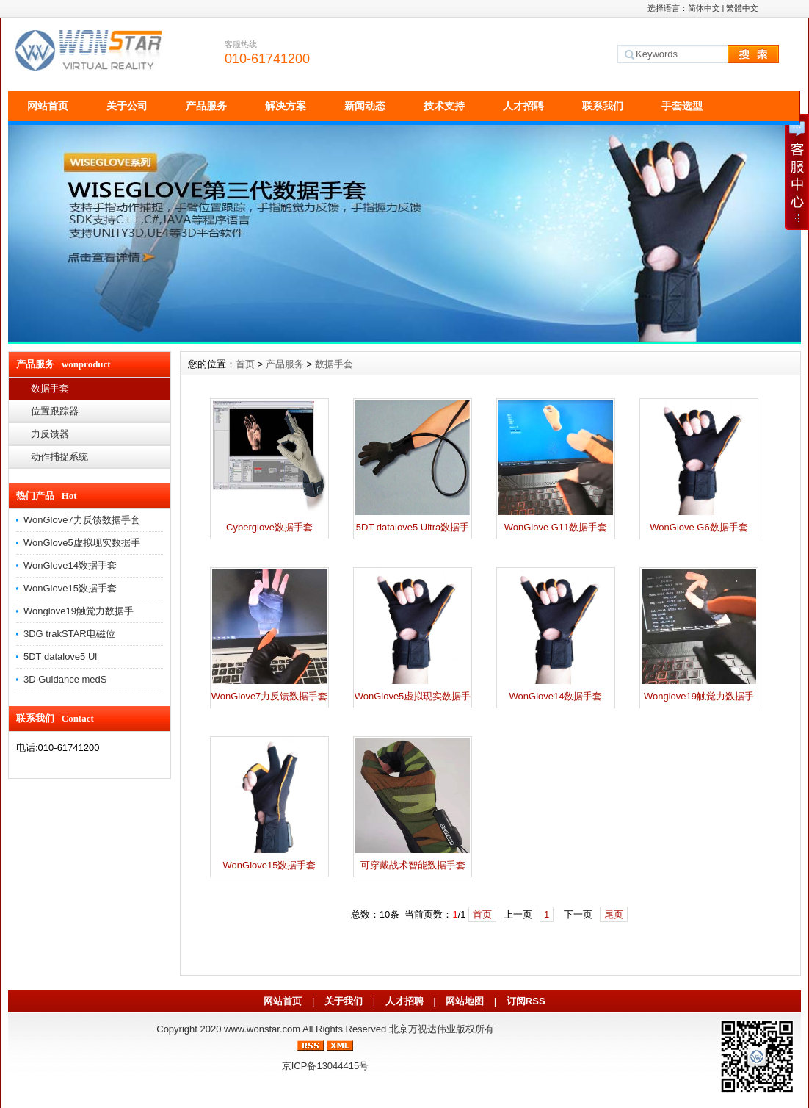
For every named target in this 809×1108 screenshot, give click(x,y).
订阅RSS (526, 1001)
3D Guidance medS (64, 679)
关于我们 (343, 1001)
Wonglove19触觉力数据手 (78, 610)
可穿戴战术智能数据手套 (412, 865)
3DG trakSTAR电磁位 (69, 633)
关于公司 (127, 106)
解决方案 (285, 106)
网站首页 (47, 106)
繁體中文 (742, 8)
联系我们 (602, 106)
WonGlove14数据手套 (70, 565)
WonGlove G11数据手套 (556, 527)
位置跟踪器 (55, 411)
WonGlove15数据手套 (70, 588)
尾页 (613, 914)
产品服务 (206, 106)
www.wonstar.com (262, 1029)
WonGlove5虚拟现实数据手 (81, 542)
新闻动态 (364, 106)
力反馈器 (50, 433)
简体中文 (704, 8)
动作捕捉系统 (59, 456)
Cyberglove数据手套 (269, 527)
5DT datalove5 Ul (60, 656)
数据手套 (50, 388)
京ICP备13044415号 (325, 1065)
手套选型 (682, 106)
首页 (245, 364)
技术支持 (444, 106)
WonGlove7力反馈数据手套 (81, 519)
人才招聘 (523, 106)
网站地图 (465, 1001)
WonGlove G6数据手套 (698, 527)
